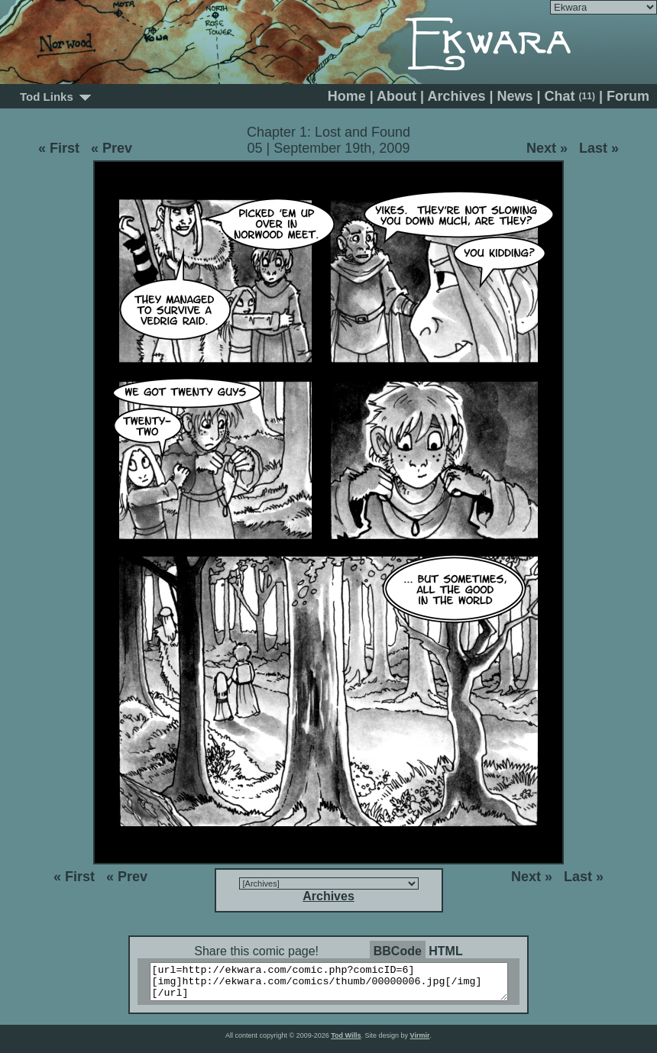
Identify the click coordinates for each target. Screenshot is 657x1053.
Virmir (420, 1042)
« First (58, 148)
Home (347, 96)
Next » (547, 148)
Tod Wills (346, 1042)
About (396, 96)
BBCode (398, 951)
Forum (628, 96)
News (515, 96)
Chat (570, 96)
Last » (599, 148)
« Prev (111, 148)
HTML (445, 951)
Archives (456, 96)
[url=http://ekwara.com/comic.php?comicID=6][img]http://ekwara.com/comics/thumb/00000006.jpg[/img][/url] (338, 985)
